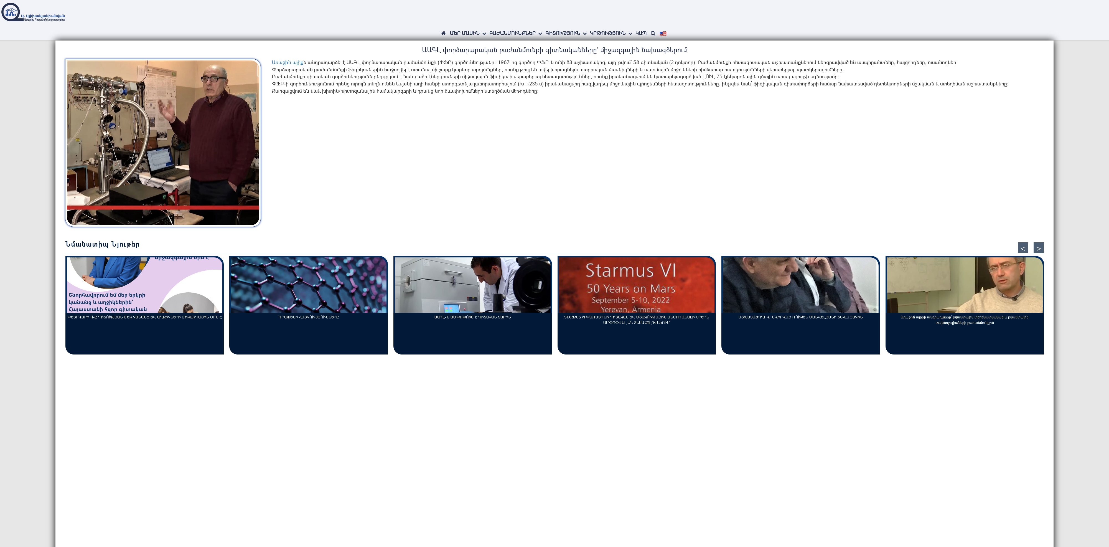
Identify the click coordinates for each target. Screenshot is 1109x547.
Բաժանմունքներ (512, 33)
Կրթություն (608, 33)
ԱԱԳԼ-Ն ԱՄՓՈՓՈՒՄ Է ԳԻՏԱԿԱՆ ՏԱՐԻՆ (472, 317)
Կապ (641, 33)
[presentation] (1023, 247)
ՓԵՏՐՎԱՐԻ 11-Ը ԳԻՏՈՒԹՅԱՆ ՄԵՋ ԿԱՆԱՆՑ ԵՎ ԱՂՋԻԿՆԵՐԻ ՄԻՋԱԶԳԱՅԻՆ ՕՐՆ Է (144, 317)
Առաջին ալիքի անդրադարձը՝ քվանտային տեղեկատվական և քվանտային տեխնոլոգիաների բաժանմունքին (965, 319)
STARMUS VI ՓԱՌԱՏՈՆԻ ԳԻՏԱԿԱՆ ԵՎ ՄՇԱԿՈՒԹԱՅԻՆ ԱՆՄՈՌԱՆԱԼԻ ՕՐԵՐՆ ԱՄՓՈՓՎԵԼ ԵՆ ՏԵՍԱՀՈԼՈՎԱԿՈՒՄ (636, 319)
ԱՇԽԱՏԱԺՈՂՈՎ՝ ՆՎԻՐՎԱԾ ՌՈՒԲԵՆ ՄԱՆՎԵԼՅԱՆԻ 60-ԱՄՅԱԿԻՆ (801, 317)
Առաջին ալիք (287, 62)
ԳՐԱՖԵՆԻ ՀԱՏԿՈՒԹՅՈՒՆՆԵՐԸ (309, 317)
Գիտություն (562, 33)
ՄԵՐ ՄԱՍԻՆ (465, 33)
